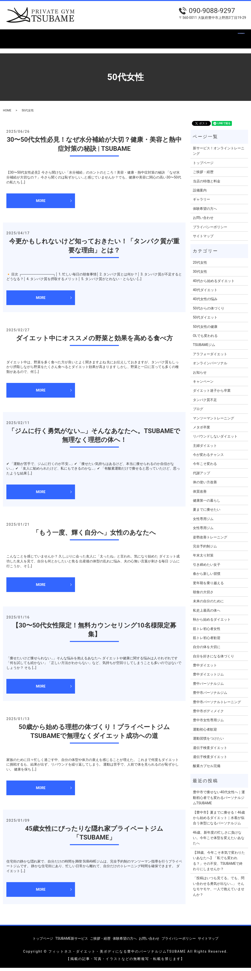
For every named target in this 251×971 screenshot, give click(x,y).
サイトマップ (203, 239)
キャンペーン (203, 384)
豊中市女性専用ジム (208, 723)
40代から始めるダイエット (214, 284)
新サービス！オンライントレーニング (218, 153)
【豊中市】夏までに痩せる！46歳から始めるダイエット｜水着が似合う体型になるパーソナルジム (219, 820)
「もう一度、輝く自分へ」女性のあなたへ (94, 535)
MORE (41, 204)
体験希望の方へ (208, 36)
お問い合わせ (18, 44)
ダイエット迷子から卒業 (212, 394)
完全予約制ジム (205, 549)
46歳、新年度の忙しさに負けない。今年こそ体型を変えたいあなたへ (218, 840)
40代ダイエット (205, 293)
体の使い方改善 (205, 485)
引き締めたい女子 (206, 567)
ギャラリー (179, 36)
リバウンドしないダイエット (215, 439)
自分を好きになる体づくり (213, 659)
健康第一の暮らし (206, 503)
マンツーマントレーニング (213, 421)
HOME (7, 113)
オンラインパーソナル (210, 366)
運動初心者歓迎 (205, 732)
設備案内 (154, 36)
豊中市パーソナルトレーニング (217, 705)
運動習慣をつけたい (208, 742)
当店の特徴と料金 (124, 36)
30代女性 (200, 275)
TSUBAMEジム (204, 348)
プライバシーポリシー (210, 230)
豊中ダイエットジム (208, 677)
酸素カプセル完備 (206, 769)
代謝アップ (201, 476)
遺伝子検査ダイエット (210, 751)
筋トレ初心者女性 (206, 632)
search (39, 44)
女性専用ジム (203, 522)
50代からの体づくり (208, 311)
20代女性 (200, 265)
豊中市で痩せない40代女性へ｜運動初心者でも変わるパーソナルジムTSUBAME (219, 800)
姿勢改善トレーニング (210, 540)
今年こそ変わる (205, 467)
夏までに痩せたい (206, 513)
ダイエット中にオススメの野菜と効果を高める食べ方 (94, 341)
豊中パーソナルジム (208, 686)
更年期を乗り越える (208, 586)
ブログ (198, 412)
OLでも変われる (205, 339)
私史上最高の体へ (206, 613)
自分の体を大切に (206, 650)
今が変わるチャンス (208, 458)
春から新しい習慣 (206, 577)
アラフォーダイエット (210, 357)
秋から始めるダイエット (212, 622)
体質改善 (200, 494)
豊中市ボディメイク (208, 714)
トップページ (18, 36)
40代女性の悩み (205, 302)
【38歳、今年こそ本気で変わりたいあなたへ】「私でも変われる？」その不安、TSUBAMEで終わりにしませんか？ (219, 863)
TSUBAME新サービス (54, 36)
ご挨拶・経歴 (90, 36)
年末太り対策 (203, 558)
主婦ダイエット (205, 448)
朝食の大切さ (203, 595)
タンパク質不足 (205, 403)
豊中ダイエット (205, 668)
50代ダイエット (205, 320)
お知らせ (200, 375)
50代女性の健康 (205, 330)
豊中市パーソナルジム (210, 696)
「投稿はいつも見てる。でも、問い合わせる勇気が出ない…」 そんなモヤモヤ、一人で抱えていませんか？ (218, 889)
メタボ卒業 (201, 430)
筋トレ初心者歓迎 (206, 641)
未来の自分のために (208, 604)
